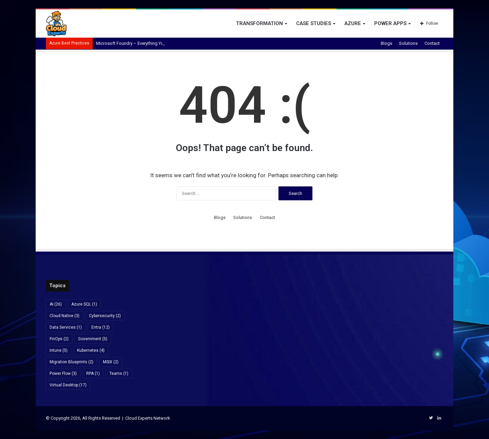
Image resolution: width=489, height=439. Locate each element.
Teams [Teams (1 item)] (118, 373)
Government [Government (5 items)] (92, 338)
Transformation (259, 23)
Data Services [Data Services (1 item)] (66, 327)
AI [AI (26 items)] (56, 304)
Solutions (408, 43)
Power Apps (390, 23)
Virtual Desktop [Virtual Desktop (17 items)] (68, 385)
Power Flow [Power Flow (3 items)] (63, 373)
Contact (432, 43)
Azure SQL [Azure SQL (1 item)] (84, 304)
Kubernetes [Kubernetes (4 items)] (91, 350)
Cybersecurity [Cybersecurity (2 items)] (105, 315)
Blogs (386, 43)
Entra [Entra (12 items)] (100, 327)
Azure (352, 23)
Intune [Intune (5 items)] (59, 350)
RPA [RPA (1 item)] (93, 373)
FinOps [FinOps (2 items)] (59, 338)
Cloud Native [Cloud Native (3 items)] (64, 315)
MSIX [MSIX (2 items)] (111, 362)
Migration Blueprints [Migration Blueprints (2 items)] (71, 362)
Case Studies (313, 23)
